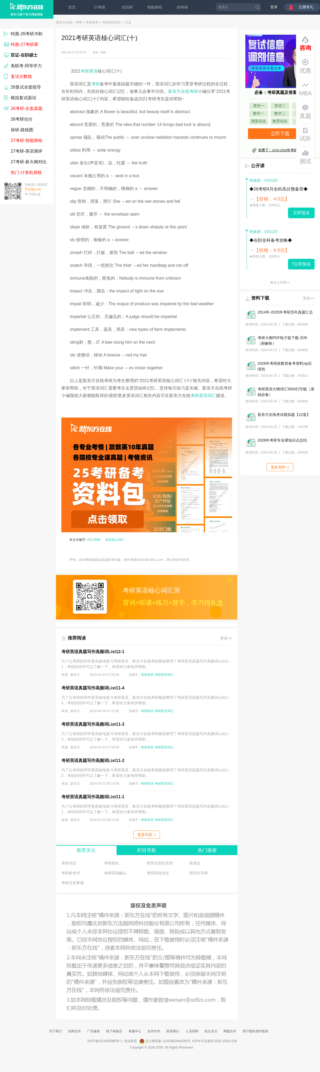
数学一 (258, 114)
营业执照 (130, 1041)
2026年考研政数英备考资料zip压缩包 (285, 366)
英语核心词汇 (115, 540)
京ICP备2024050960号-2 (104, 1041)
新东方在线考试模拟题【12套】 (284, 414)
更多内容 (146, 834)
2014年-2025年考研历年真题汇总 (285, 312)
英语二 (280, 106)
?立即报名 (301, 264)
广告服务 (93, 1031)
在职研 (127, 7)
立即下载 (280, 133)
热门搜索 (207, 850)
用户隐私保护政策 (255, 1031)
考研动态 (68, 863)
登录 (274, 7)
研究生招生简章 (160, 863)
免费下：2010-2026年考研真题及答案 (286, 150)
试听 (305, 134)
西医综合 (258, 121)
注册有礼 (306, 7)
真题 (305, 111)
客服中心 (135, 1031)
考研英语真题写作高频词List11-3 (92, 724)
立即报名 (301, 213)
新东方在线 (64, 22)
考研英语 (92, 22)
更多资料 (280, 467)
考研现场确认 (115, 873)
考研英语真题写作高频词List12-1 (92, 651)
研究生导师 (198, 873)
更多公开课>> (280, 282)
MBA (305, 89)
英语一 (258, 106)
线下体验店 (114, 1031)
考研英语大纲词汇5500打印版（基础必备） (286, 392)
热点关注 (211, 1031)
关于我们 (55, 1031)
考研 (79, 22)
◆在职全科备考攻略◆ (270, 240)
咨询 (305, 43)
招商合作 (74, 1031)
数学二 (280, 114)
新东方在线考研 (183, 91)
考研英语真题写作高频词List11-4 (92, 688)
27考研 (100, 7)
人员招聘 (192, 1031)
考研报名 (111, 863)
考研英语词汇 (111, 22)
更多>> (226, 638)
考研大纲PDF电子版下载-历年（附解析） (282, 341)
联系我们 (172, 1031)
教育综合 (280, 121)
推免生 (195, 863)
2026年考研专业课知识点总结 (282, 440)
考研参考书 (70, 873)
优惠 (305, 66)
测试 (305, 157)
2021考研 (94, 540)
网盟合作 (229, 1031)
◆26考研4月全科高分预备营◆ (278, 189)
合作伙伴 (153, 1031)
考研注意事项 (72, 883)
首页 (72, 7)
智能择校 (154, 7)
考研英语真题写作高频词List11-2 (92, 760)
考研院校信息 (158, 873)
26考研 (182, 7)
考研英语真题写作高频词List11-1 (92, 797)
